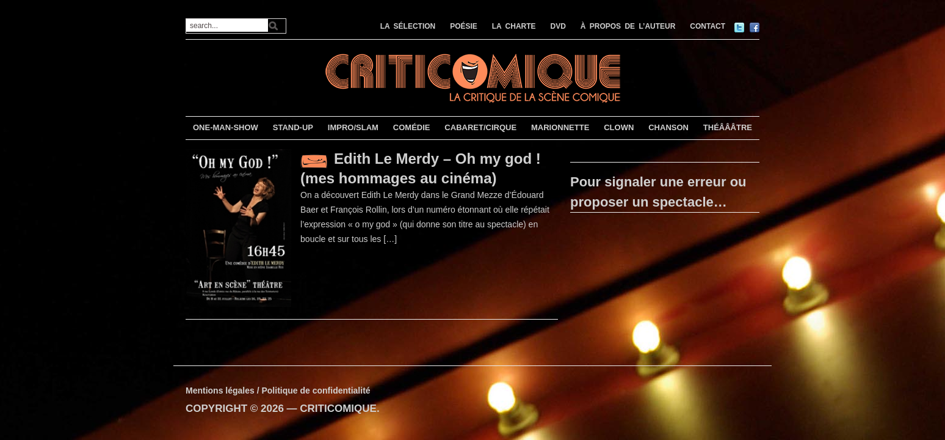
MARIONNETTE (560, 127)
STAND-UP (293, 127)
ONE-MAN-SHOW (225, 127)
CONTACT (707, 26)
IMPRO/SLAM (353, 127)
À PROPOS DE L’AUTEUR (628, 26)
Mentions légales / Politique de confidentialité (278, 390)
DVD (558, 26)
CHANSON (668, 127)
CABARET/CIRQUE (480, 127)
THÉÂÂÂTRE (727, 127)
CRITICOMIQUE (338, 408)
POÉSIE (463, 26)
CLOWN (619, 127)
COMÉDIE (411, 127)
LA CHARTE (514, 26)
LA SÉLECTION (408, 26)
